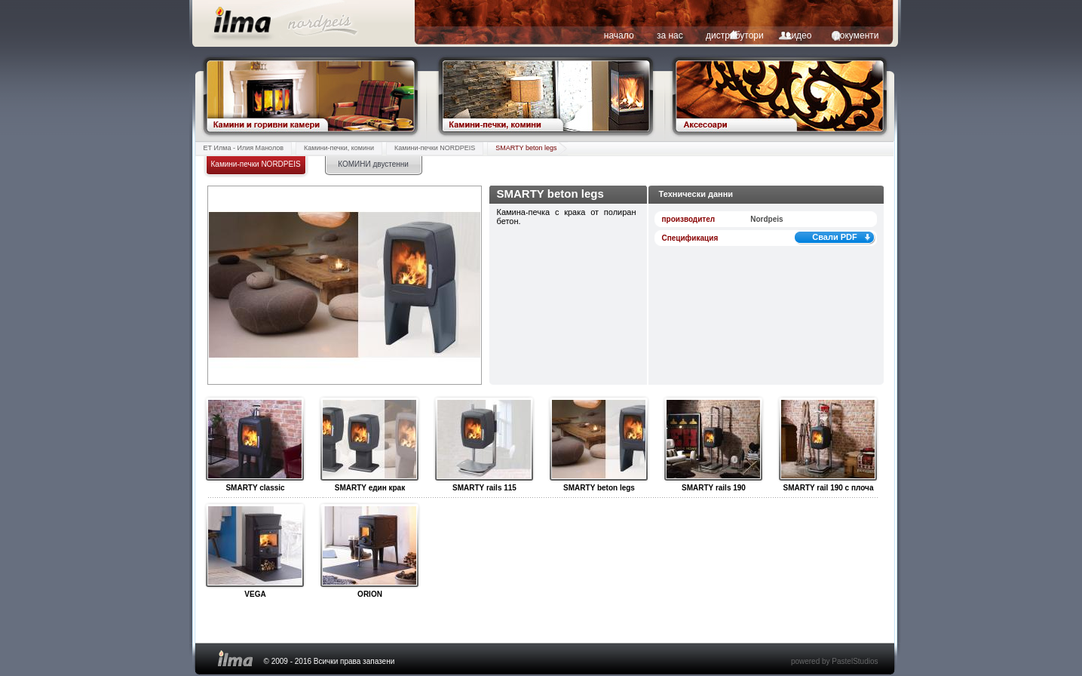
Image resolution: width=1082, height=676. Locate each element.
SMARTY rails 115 (483, 440)
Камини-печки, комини (339, 148)
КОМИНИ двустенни (373, 164)
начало (619, 35)
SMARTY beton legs (525, 148)
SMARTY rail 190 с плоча (827, 440)
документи (857, 35)
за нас (670, 35)
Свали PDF (834, 236)
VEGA (254, 546)
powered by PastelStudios (834, 661)
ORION (369, 546)
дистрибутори (735, 35)
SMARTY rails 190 (713, 440)
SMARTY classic (254, 440)
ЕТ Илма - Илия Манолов (244, 148)
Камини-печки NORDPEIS (434, 148)
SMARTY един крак (369, 440)
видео (798, 35)
